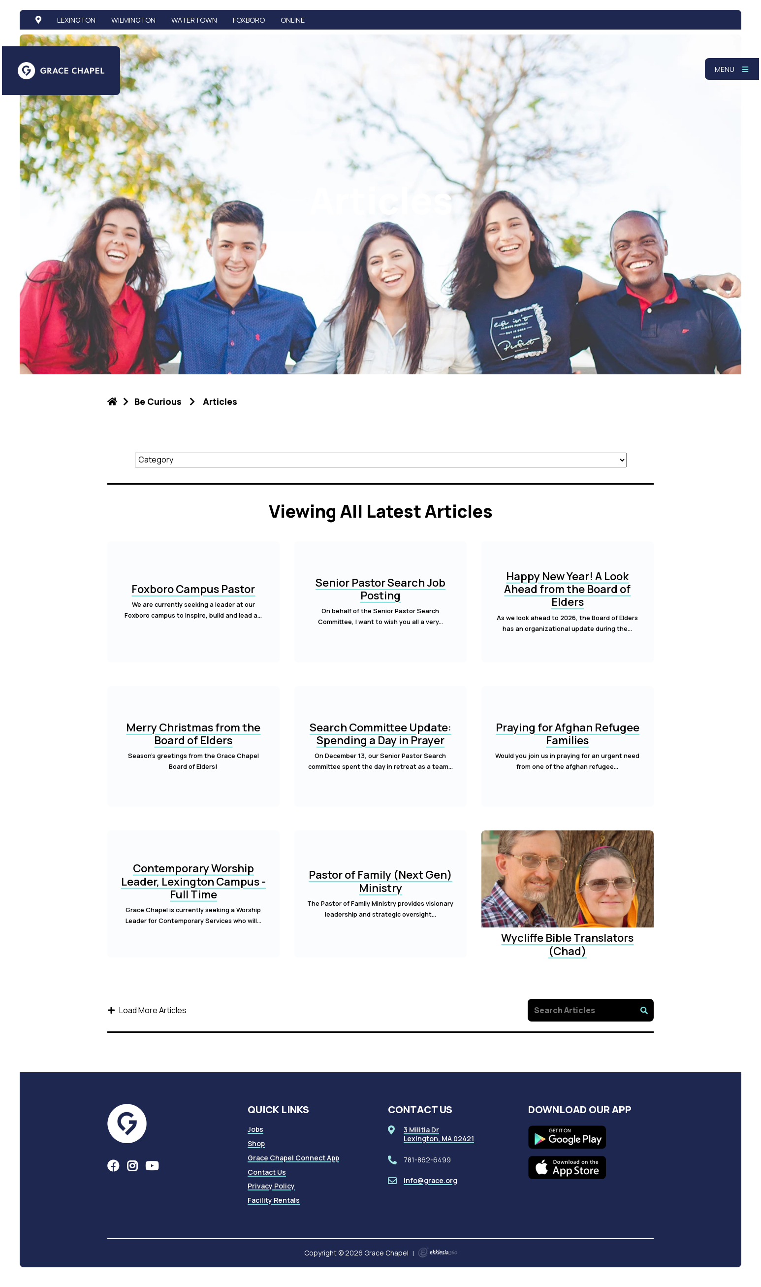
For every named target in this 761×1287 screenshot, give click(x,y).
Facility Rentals (274, 1200)
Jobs (255, 1129)
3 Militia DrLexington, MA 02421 (439, 1134)
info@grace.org (430, 1180)
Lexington (76, 20)
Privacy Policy (271, 1185)
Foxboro (249, 20)
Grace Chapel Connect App (293, 1157)
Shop (256, 1143)
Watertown (194, 20)
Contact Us (267, 1172)
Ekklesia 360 (437, 1252)
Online (293, 20)
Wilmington (133, 20)
